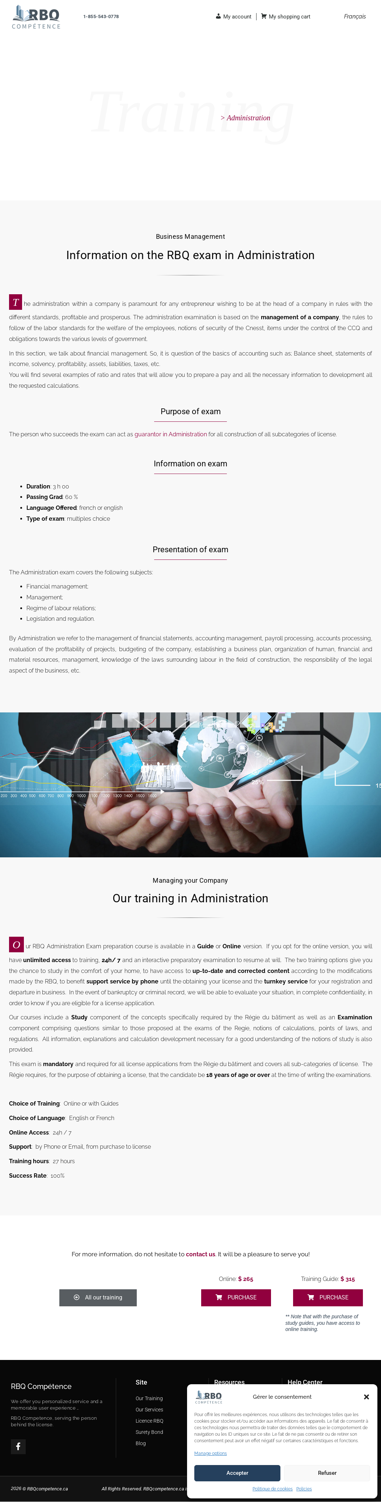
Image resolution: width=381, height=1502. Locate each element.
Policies (304, 1488)
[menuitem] (354, 17)
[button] (366, 1397)
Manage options (210, 1453)
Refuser (327, 1473)
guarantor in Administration (171, 434)
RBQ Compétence (41, 1386)
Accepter (237, 1473)
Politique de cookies (273, 1488)
